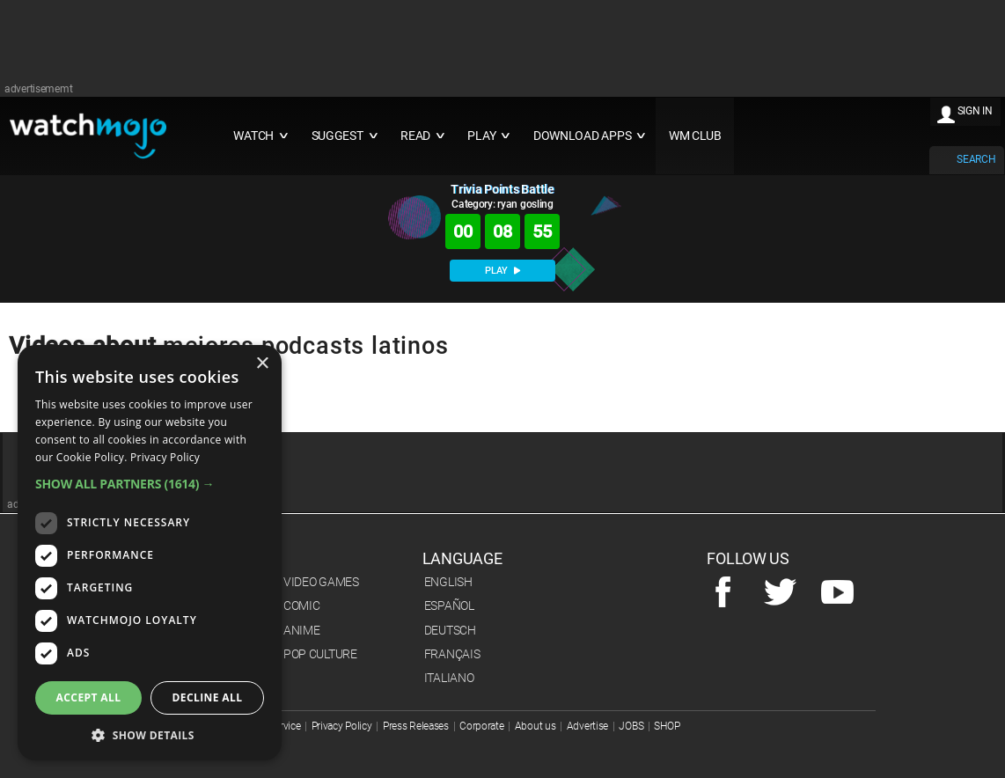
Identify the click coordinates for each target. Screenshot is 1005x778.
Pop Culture (320, 654)
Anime (301, 630)
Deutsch (450, 630)
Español (449, 605)
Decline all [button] (207, 697)
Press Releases (416, 726)
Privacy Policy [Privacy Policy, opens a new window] (165, 457)
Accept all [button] (88, 697)
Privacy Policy (342, 726)
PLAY (502, 270)
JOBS (631, 726)
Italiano (449, 678)
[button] (149, 483)
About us (535, 726)
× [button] (261, 364)
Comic (301, 605)
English (448, 582)
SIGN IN (975, 111)
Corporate (481, 726)
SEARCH (976, 159)
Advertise (587, 726)
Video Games (321, 582)
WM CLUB (695, 135)
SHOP (666, 726)
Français (452, 654)
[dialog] (150, 552)
